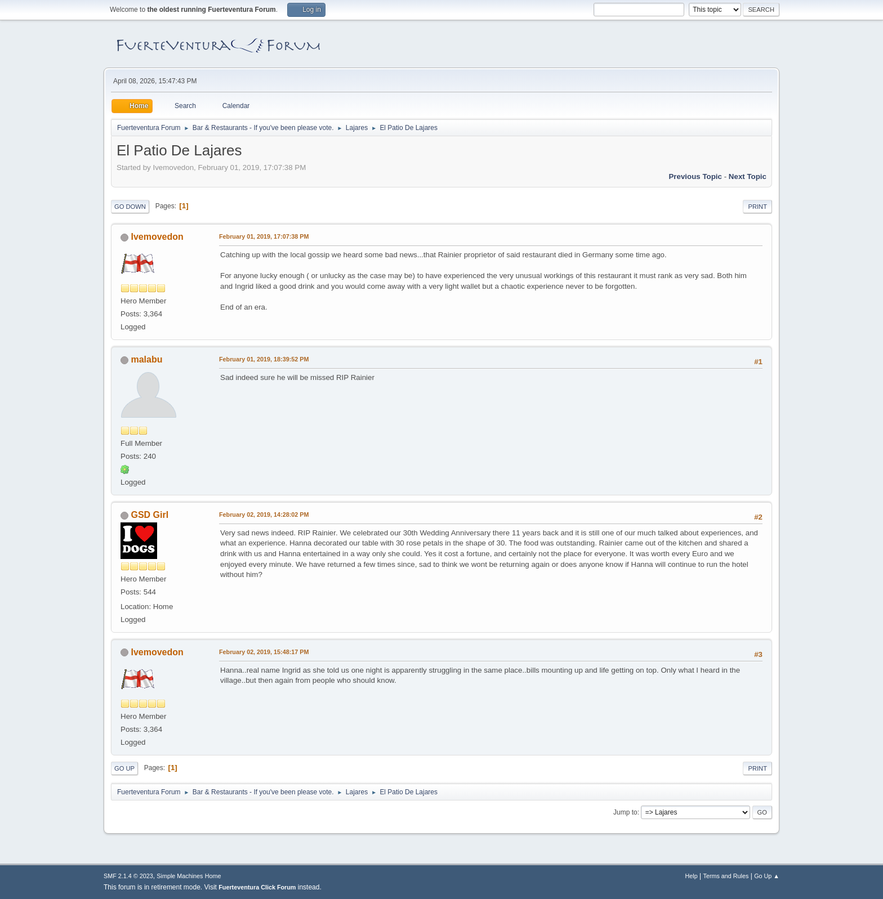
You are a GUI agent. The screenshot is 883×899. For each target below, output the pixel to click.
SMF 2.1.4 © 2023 (128, 876)
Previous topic (695, 176)
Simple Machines (180, 876)
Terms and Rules (726, 876)
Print (757, 206)
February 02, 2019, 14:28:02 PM (264, 514)
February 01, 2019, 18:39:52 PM (264, 359)
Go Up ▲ (766, 876)
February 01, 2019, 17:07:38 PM (264, 236)
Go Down (130, 206)
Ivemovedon (157, 236)
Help (691, 876)
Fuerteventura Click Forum (257, 887)
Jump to (625, 812)
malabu (146, 359)
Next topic (747, 176)
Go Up (124, 768)
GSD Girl (149, 515)
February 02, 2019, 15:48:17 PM (264, 651)
